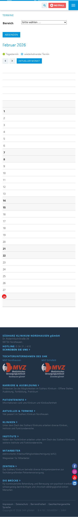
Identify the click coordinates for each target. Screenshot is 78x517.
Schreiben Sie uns (16, 349)
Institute (11, 436)
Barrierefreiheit (38, 504)
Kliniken (10, 422)
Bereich (8, 23)
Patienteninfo (14, 399)
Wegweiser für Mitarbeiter (16, 458)
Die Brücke (12, 480)
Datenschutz (22, 504)
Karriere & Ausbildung (21, 385)
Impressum (8, 504)
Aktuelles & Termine (19, 411)
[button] (44, 5)
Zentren (10, 466)
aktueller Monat (29, 60)
